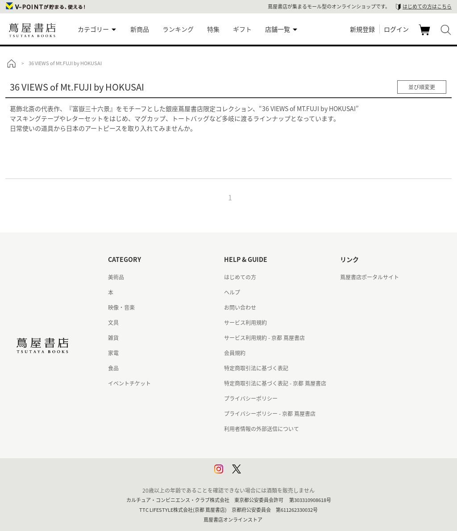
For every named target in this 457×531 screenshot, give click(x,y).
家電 (113, 353)
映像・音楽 (121, 307)
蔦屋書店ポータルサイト (369, 277)
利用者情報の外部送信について (261, 429)
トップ (11, 63)
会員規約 (234, 353)
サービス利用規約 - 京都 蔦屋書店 (264, 338)
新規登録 (362, 29)
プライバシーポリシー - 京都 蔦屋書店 (270, 414)
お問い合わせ (240, 307)
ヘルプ (232, 292)
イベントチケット (129, 383)
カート (425, 35)
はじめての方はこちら (427, 6)
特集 (213, 29)
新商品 (139, 29)
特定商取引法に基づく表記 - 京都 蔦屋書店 (275, 383)
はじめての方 (240, 277)
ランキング (178, 29)
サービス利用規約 (245, 323)
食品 (113, 368)
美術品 (116, 277)
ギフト (242, 29)
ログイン (396, 29)
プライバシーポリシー (251, 398)
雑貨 (113, 338)
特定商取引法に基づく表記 (256, 368)
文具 (113, 323)
